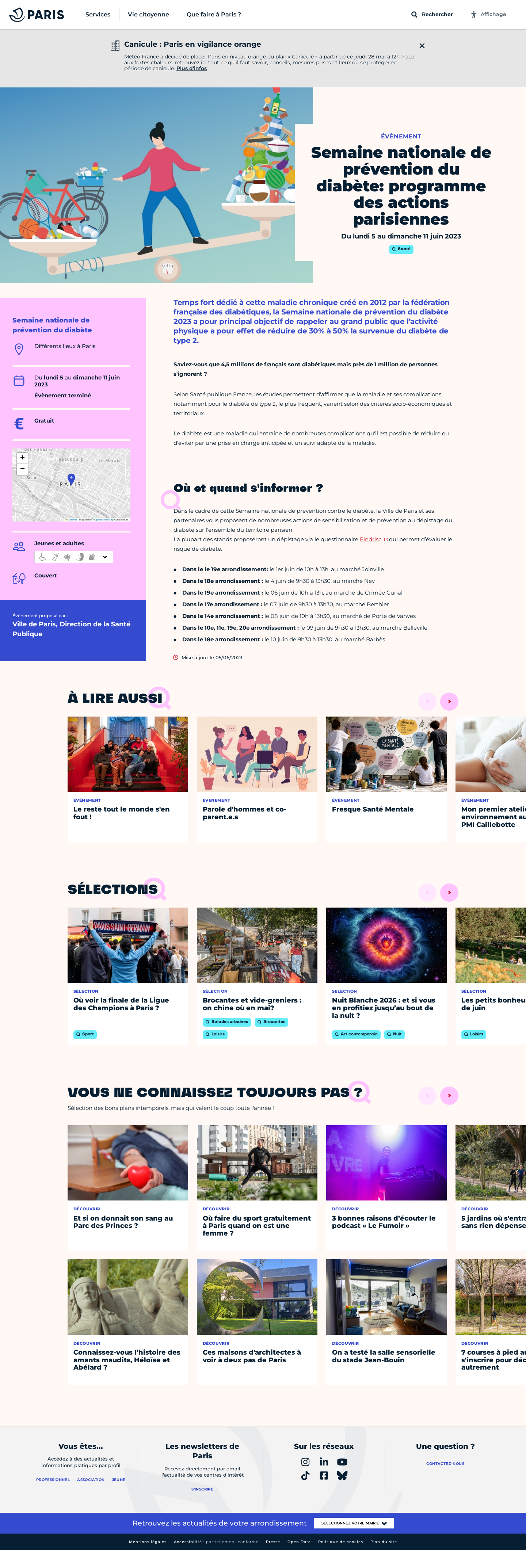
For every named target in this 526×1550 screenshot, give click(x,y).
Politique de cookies (340, 1541)
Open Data (299, 1541)
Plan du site (383, 1541)
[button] (71, 479)
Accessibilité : (216, 1541)
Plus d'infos (191, 68)
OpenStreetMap (104, 519)
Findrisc (370, 539)
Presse (273, 1541)
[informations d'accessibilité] (73, 557)
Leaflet (71, 519)
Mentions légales (148, 1541)
